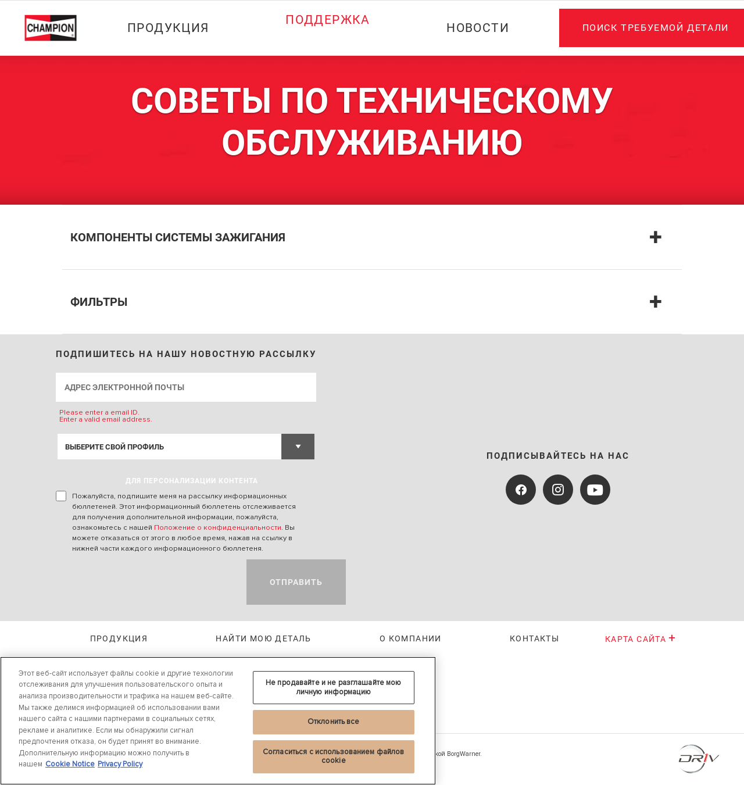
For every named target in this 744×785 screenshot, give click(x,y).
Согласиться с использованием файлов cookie (334, 756)
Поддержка (327, 20)
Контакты (534, 638)
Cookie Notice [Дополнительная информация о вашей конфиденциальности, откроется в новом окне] (70, 764)
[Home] (56, 27)
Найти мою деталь (263, 638)
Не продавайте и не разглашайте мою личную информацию (333, 687)
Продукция (168, 28)
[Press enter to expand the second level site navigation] (327, 50)
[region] (218, 720)
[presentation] (144, 582)
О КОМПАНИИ (411, 638)
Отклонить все (333, 721)
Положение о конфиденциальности (217, 527)
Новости (477, 28)
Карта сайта (641, 639)
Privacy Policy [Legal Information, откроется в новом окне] (120, 764)
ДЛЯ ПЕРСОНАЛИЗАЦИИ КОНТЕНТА (192, 481)
